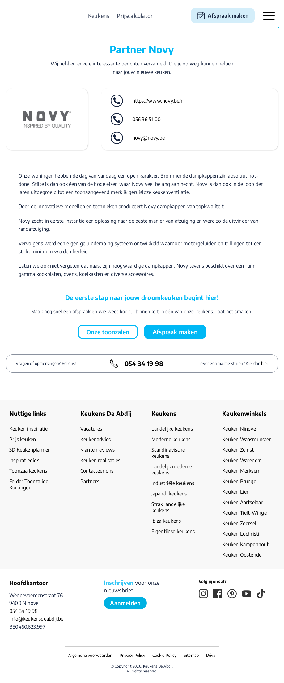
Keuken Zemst (238, 450)
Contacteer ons (97, 471)
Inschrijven (119, 582)
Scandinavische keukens (168, 453)
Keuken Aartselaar (242, 502)
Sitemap (191, 655)
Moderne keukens (171, 439)
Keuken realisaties (100, 460)
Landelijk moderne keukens (171, 469)
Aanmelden (125, 602)
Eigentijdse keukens (173, 531)
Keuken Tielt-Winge (244, 513)
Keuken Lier (235, 492)
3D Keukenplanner (29, 450)
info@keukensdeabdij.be (36, 619)
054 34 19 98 (144, 363)
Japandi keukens (169, 494)
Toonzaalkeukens (28, 471)
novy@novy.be (148, 138)
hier (264, 363)
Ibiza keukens (166, 521)
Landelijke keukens (172, 429)
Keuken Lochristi (240, 534)
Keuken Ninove (239, 429)
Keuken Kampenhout (245, 544)
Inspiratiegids (24, 460)
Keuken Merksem (241, 471)
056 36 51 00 (146, 119)
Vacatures (91, 429)
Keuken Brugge (239, 481)
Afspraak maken (228, 15)
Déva (211, 655)
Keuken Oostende (241, 555)
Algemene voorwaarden (90, 655)
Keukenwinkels (244, 413)
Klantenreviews (97, 450)
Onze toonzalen (108, 331)
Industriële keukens (172, 483)
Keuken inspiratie (28, 429)
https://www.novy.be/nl (158, 101)
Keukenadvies (95, 439)
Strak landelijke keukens (168, 507)
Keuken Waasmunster (246, 439)
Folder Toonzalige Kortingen (28, 484)
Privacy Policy (132, 655)
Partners (90, 481)
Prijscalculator (135, 15)
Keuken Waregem (242, 460)
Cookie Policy (164, 655)
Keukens (98, 15)
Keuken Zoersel (239, 523)
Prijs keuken (22, 439)
